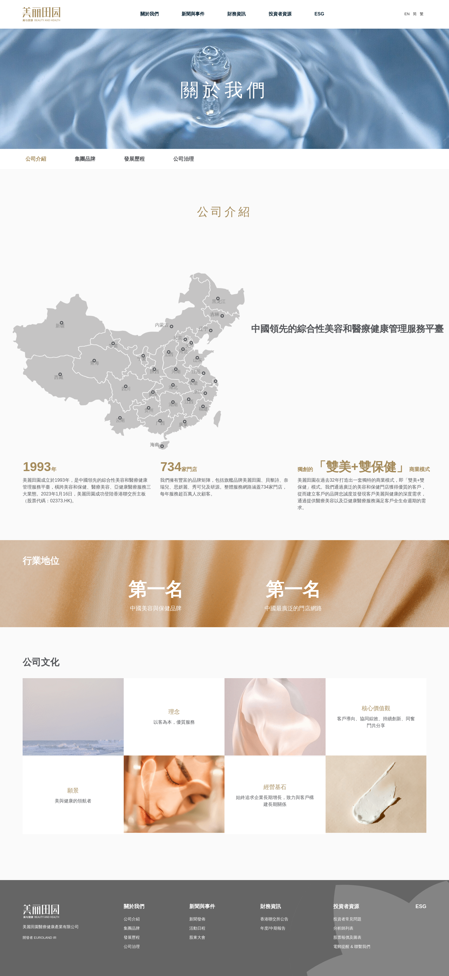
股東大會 (197, 937)
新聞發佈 (197, 919)
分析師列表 (343, 928)
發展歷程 (134, 159)
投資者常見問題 (347, 919)
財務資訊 (231, 14)
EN (397, 14)
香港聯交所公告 (274, 919)
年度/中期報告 (272, 928)
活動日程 (197, 928)
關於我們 (144, 14)
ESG (314, 14)
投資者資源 (275, 14)
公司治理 (183, 159)
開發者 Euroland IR (43, 937)
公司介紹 (35, 159)
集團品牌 (85, 159)
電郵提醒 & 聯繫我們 (351, 946)
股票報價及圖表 (347, 937)
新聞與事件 (188, 14)
